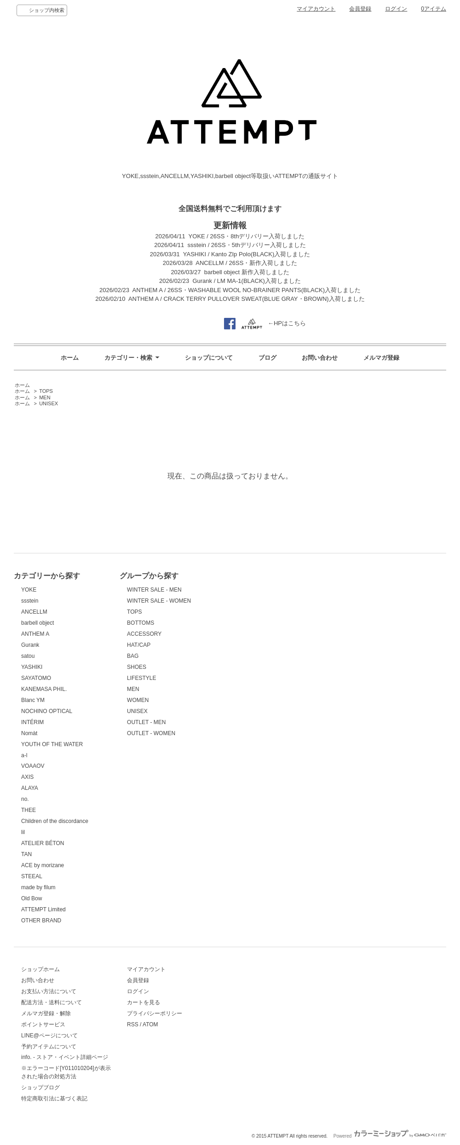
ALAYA (29, 788)
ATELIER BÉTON (42, 843)
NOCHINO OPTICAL (46, 711)
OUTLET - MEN (146, 722)
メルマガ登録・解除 (46, 1013)
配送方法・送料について (51, 1002)
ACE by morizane (42, 865)
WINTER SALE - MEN (154, 590)
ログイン (396, 9)
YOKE (28, 590)
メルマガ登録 (381, 357)
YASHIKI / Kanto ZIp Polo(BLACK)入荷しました (246, 254)
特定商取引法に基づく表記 (54, 1098)
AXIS (27, 777)
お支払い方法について (48, 991)
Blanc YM (33, 700)
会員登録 (360, 9)
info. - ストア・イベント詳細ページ (64, 1057)
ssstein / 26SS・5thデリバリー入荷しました (247, 245)
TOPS (46, 391)
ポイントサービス (43, 1024)
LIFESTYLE (141, 678)
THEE (28, 810)
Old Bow (31, 898)
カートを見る (143, 1002)
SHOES (136, 667)
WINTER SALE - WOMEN (159, 601)
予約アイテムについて (48, 1046)
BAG (132, 656)
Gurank (30, 645)
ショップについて (209, 357)
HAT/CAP (138, 645)
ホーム (70, 357)
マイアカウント (316, 9)
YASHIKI (31, 667)
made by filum (38, 887)
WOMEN (138, 700)
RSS (132, 1024)
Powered (390, 1136)
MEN (44, 397)
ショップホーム (40, 969)
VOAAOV (33, 766)
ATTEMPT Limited (43, 909)
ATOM (150, 1024)
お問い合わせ (320, 357)
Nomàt (29, 733)
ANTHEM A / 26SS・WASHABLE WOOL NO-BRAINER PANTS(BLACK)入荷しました (246, 290)
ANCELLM (34, 612)
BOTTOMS (140, 623)
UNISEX (48, 403)
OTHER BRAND (41, 920)
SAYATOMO (36, 678)
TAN (26, 854)
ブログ (267, 357)
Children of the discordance (54, 821)
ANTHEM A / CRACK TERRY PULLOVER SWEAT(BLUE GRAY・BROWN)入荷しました (246, 298)
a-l (24, 755)
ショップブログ (40, 1087)
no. (25, 799)
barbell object (37, 623)
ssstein (29, 601)
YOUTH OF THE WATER (52, 744)
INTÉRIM (32, 722)
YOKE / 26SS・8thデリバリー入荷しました (247, 236)
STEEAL (31, 876)
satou (27, 656)
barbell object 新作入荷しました (246, 272)
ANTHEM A (35, 634)
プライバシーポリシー (154, 1013)
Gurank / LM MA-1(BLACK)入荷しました (246, 280)
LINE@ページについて (49, 1035)
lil (23, 832)
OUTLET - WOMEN (151, 733)
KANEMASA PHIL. (44, 689)
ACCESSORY (144, 634)
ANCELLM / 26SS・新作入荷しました (246, 262)
